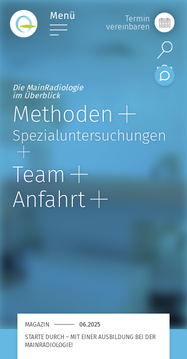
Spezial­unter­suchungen (89, 142)
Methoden (74, 114)
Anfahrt (60, 199)
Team (50, 174)
